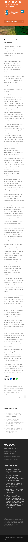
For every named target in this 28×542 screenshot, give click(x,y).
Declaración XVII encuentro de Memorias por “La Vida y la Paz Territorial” (14, 490)
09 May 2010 (8, 40)
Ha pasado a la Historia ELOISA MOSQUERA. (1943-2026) (14, 414)
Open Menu (22, 11)
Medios (19, 40)
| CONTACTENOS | (9, 6)
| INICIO (7, 4)
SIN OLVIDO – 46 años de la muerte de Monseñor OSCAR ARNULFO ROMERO (14, 429)
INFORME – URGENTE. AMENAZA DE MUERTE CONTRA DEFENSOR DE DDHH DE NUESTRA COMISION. (15, 421)
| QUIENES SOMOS (14, 4)
